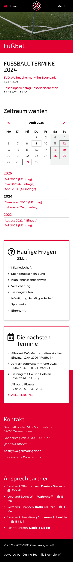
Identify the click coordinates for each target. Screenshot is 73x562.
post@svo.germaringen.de (22, 451)
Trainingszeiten (22, 292)
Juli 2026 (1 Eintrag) (18, 179)
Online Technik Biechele (40, 554)
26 (64, 155)
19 (64, 149)
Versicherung (20, 286)
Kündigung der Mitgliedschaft (32, 298)
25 (55, 155)
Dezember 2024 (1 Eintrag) (23, 202)
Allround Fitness (23, 384)
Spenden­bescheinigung (28, 274)
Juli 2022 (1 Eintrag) (18, 225)
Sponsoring (19, 304)
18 (55, 149)
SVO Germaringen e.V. (38, 545)
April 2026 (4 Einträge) (20, 189)
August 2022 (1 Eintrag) (21, 220)
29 (27, 162)
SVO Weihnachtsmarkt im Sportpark (30, 77)
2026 (8, 173)
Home (13, 6)
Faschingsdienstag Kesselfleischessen (31, 88)
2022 (8, 215)
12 (64, 143)
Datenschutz (32, 457)
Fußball (15, 45)
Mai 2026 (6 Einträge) (19, 184)
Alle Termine (22, 395)
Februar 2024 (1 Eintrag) (21, 207)
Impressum (12, 457)
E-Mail (16, 490)
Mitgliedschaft (21, 267)
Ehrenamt (18, 310)
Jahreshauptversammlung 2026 (34, 363)
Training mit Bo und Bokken (31, 374)
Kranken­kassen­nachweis (29, 280)
